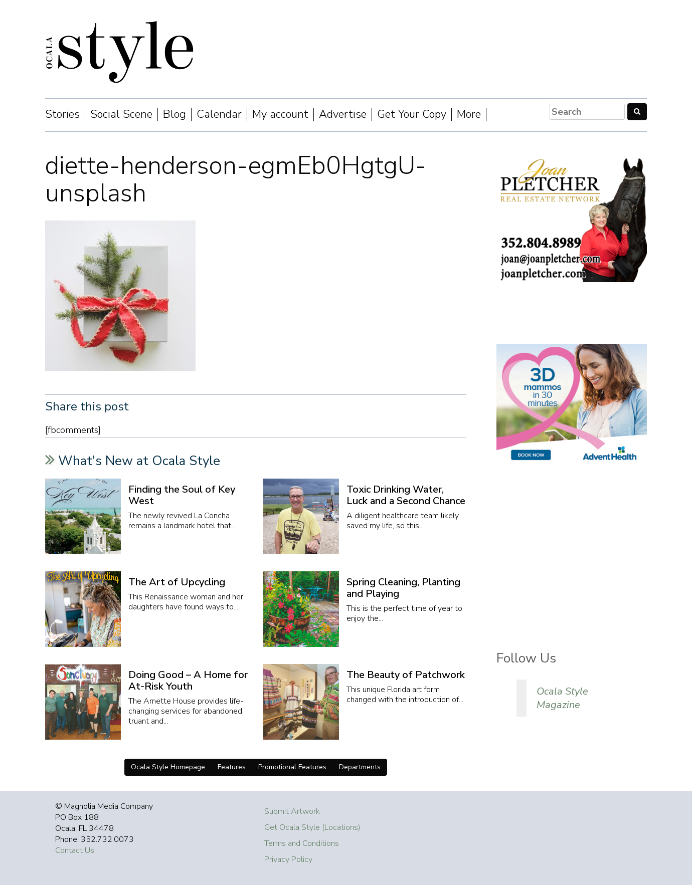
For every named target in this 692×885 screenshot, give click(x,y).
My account (280, 114)
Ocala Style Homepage (168, 767)
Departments (360, 767)
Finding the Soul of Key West (181, 495)
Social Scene (121, 114)
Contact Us (74, 850)
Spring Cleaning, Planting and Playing (403, 587)
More (469, 114)
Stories (62, 114)
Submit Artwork (292, 811)
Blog (174, 114)
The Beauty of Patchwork (406, 675)
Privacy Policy (288, 859)
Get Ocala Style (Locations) (312, 827)
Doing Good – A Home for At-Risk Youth (188, 680)
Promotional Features (292, 767)
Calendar (219, 114)
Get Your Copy (411, 114)
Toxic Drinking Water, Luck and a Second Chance (406, 495)
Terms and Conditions (301, 843)
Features (232, 767)
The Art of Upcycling (176, 582)
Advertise (343, 114)
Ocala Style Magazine (562, 698)
